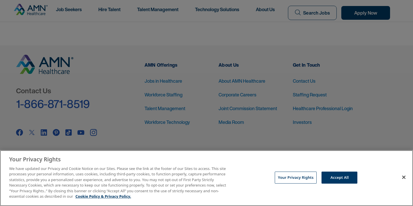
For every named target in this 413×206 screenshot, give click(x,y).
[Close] (404, 177)
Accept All (339, 177)
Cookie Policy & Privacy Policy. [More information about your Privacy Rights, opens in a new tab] (103, 196)
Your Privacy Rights (295, 177)
